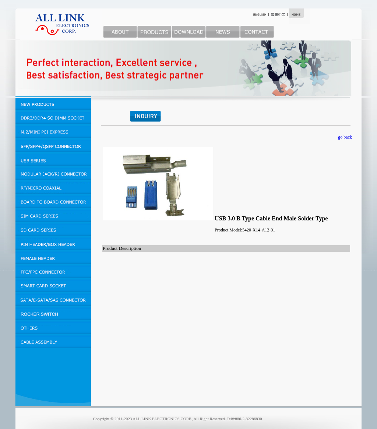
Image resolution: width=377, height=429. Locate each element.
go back (345, 137)
